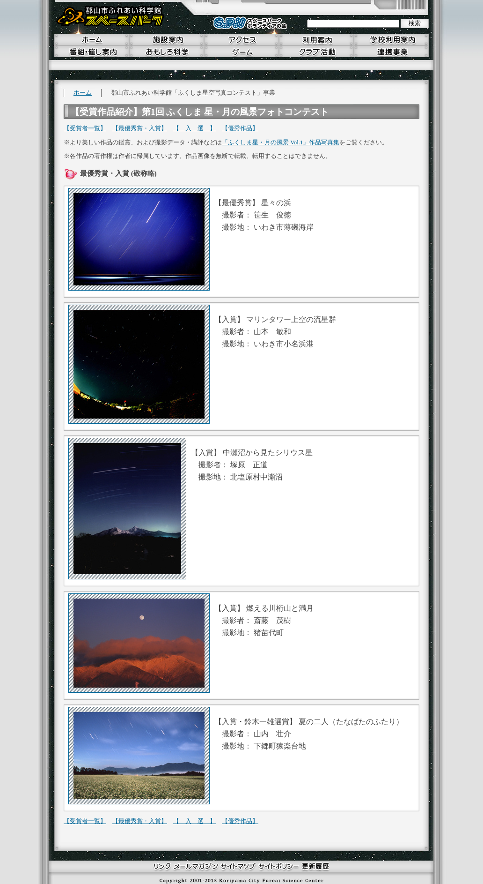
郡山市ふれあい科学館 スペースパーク (110, 16)
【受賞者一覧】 (85, 128)
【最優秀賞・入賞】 (139, 128)
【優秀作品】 (240, 128)
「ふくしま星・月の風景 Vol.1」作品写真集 (280, 142)
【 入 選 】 (194, 128)
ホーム (82, 93)
